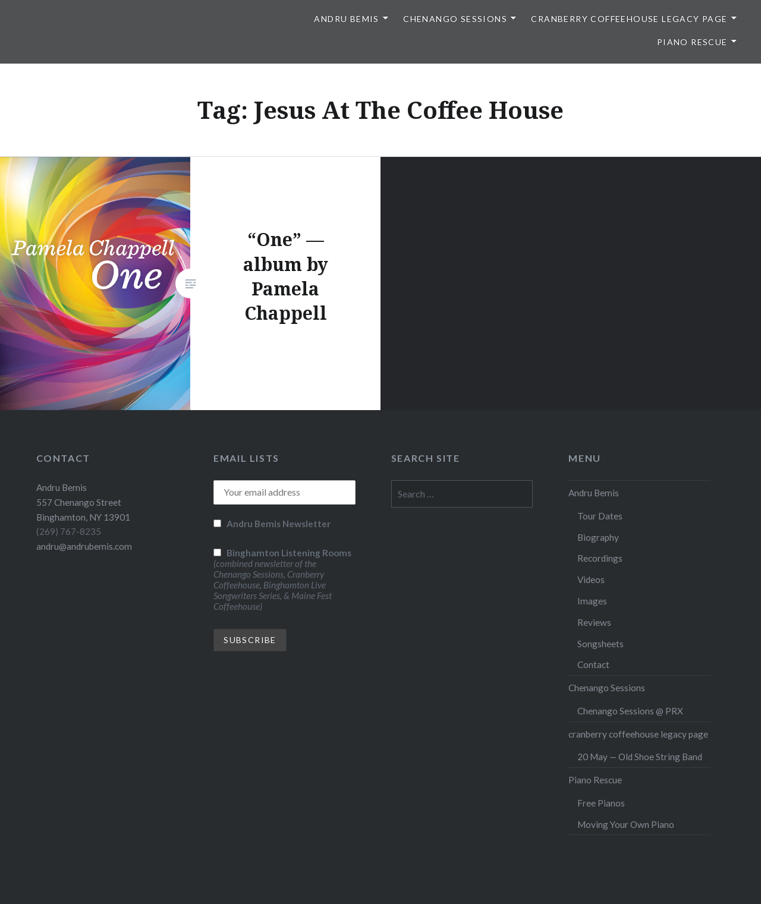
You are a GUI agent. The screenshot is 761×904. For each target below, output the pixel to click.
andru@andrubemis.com (84, 546)
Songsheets (600, 643)
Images (592, 601)
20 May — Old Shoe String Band (639, 756)
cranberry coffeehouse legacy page (629, 19)
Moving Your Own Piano (625, 824)
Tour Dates (599, 516)
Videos (591, 579)
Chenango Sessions (455, 19)
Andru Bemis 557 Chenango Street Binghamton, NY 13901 (83, 502)
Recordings (599, 558)
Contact (593, 664)
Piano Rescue (692, 42)
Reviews (594, 622)
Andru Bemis (346, 19)
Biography (598, 537)
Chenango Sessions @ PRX (630, 710)
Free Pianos (601, 803)
